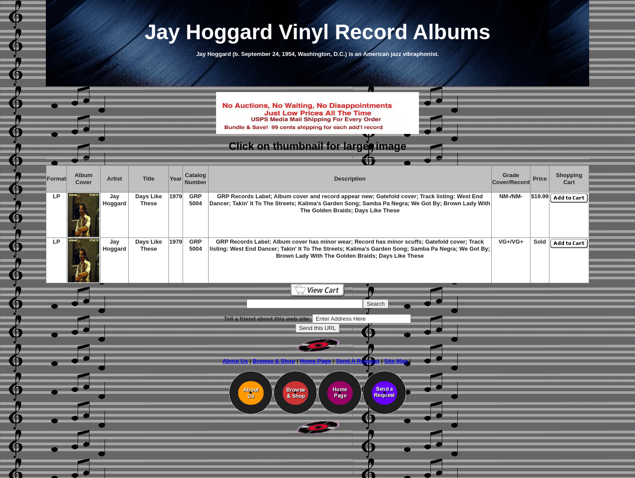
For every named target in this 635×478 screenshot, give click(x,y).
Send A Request (358, 361)
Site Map (395, 361)
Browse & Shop (274, 361)
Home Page (315, 361)
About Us (235, 361)
